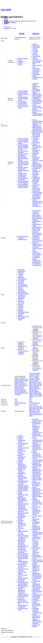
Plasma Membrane (23, 58)
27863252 (36, 329)
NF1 (23, 387)
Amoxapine (21, 281)
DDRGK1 (21, 382)
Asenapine (21, 307)
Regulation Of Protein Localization (21, 452)
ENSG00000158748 (20, 403)
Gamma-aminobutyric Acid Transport (23, 494)
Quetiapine (21, 289)
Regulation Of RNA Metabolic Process (36, 423)
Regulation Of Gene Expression (37, 472)
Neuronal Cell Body (23, 503)
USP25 (31, 396)
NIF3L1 (31, 388)
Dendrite (20, 63)
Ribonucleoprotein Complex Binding (37, 114)
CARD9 (37, 374)
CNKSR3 (31, 379)
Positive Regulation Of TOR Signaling (23, 181)
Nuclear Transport (37, 559)
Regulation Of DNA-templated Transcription (36, 587)
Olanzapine (21, 272)
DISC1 (35, 382)
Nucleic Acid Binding (35, 87)
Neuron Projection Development (23, 578)
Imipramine (21, 277)
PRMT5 (36, 391)
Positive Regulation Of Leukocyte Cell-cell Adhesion (23, 537)
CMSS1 (26, 381)
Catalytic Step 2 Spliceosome (36, 70)
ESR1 (39, 384)
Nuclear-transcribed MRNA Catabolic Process (37, 460)
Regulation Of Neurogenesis (21, 506)
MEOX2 (36, 387)
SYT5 (24, 391)
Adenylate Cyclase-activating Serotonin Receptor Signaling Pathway (23, 164)
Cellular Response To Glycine (23, 596)
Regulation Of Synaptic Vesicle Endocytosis (22, 550)
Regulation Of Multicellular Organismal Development (21, 542)
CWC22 (31, 381)
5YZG (38, 409)
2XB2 (33, 408)
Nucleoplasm (35, 45)
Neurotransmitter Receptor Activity (22, 103)
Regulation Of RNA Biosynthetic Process (37, 591)
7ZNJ (34, 414)
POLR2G (31, 391)
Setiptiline (20, 310)
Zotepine (20, 309)
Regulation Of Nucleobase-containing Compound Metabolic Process (37, 429)
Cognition (20, 437)
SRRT (21, 391)
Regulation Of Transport (21, 474)
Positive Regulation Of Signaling (23, 178)
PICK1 (35, 390)
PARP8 (21, 388)
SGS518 (20, 300)
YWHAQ (39, 396)
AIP (24, 377)
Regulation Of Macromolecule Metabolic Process (37, 448)
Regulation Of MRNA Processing (37, 492)
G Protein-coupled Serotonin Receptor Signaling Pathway (23, 185)
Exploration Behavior (35, 153)
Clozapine (20, 274)
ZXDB (31, 397)
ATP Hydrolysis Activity (36, 103)
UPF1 (35, 394)
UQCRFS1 (17, 394)
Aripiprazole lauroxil (21, 318)
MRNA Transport (37, 165)
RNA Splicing (36, 142)
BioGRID (6, 28)
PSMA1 (31, 393)
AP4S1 (26, 379)
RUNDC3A (18, 390)
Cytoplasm (35, 51)
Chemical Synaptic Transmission (23, 168)
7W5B (31, 414)
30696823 (20, 348)
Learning (20, 435)
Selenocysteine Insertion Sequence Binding (37, 107)
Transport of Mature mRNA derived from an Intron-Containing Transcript (37, 216)
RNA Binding (36, 89)
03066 (16, 401)
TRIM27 (31, 394)
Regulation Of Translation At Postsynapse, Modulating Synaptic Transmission (36, 181)
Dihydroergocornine (23, 312)
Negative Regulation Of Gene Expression (37, 145)
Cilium (20, 60)
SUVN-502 (21, 303)
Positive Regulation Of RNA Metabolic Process (36, 604)
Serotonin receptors (23, 236)
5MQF (31, 409)
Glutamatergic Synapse (36, 75)
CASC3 (31, 376)
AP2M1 (22, 379)
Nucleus (34, 44)
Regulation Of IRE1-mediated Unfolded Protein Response (22, 500)
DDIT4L (36, 381)
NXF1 (35, 388)
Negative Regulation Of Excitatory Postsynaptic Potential (36, 172)
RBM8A (36, 393)
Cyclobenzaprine (22, 284)
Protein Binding (22, 101)
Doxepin (20, 287)
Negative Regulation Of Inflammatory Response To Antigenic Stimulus (23, 591)
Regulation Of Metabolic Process (37, 489)
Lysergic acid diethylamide (21, 296)
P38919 (36, 405)
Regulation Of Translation (36, 137)
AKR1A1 (17, 379)
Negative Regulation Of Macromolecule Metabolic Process (37, 455)
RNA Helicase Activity (36, 91)
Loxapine (20, 275)
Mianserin (20, 306)
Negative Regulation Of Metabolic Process (37, 469)
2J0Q (37, 406)
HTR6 (21, 33)
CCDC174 (36, 376)
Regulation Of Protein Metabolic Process (37, 557)
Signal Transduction (23, 138)
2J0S (40, 406)
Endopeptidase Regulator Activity (23, 509)
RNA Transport (36, 507)
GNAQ (16, 385)
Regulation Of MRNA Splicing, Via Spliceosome (36, 464)
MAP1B (19, 387)
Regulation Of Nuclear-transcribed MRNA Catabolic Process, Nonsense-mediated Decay (37, 202)
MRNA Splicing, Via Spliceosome (36, 128)
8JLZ (23, 411)
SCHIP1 (23, 390)
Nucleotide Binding (35, 84)
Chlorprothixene (22, 292)
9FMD (31, 415)
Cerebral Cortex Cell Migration (22, 175)
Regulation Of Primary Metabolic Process (37, 435)
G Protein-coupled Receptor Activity (23, 91)
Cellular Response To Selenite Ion (37, 167)
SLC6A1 (17, 391)
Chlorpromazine (22, 278)
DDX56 (31, 382)
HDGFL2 (25, 385)
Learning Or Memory (21, 445)
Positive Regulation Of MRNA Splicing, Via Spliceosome (36, 574)
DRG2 (39, 382)
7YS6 (19, 411)
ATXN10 (17, 381)
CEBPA (37, 377)
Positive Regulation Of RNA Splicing (36, 616)
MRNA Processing (37, 132)
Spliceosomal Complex (36, 47)
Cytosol (34, 53)
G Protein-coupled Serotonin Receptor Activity (23, 98)
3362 (16, 399)
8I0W (40, 414)
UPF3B (40, 394)
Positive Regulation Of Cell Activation (23, 554)
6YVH (38, 411)
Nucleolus (35, 50)
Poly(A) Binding (36, 100)
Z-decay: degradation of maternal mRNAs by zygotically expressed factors (37, 262)
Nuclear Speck (36, 56)
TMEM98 (21, 393)
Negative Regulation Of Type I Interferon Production (37, 621)
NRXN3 (17, 388)
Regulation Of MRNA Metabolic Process (37, 496)
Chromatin (35, 599)
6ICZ (30, 411)
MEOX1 (31, 387)
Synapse (20, 64)
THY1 (16, 393)
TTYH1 (26, 393)
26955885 (20, 343)
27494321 (20, 345)
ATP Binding (35, 98)
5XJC (34, 409)
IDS (16, 387)
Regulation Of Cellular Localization (21, 470)
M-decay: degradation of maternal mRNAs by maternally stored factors (37, 254)
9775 (30, 399)
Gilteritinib (21, 313)
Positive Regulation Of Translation (36, 157)
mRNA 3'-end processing (36, 231)
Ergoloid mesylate (23, 286)
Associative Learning (35, 140)
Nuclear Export (36, 547)
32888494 (35, 330)
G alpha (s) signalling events (22, 238)
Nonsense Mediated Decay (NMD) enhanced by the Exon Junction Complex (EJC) (37, 246)
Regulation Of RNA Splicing (36, 527)
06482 (30, 401)
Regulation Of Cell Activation (23, 569)
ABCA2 (17, 377)
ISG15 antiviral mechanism (36, 211)
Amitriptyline (21, 271)
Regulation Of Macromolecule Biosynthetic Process (36, 485)
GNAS (20, 385)
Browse (6, 19)
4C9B (40, 408)
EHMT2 (31, 384)
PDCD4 (31, 390)
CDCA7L (31, 377)
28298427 (13, 22)
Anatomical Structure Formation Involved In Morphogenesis (23, 514)
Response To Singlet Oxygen (22, 599)
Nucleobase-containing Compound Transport (35, 544)
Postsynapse (35, 73)
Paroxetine (21, 283)
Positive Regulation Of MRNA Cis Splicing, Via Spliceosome (36, 567)
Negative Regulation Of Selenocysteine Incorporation (36, 189)
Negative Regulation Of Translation (36, 150)
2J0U (30, 408)
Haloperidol (21, 280)
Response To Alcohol (21, 518)
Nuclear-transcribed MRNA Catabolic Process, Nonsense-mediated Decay (37, 122)
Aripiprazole (21, 291)
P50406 (17, 405)
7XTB (16, 411)
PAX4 (39, 388)
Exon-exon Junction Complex (37, 59)
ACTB (21, 377)
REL (40, 393)
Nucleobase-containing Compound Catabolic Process (37, 610)
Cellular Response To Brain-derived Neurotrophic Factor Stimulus (37, 195)
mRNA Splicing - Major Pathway (37, 228)
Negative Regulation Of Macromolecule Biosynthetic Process (36, 511)
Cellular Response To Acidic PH (23, 605)
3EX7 (37, 408)
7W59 (34, 412)
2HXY (31, 406)
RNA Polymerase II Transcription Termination (37, 235)
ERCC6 (36, 384)
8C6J (37, 414)
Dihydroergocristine (23, 316)
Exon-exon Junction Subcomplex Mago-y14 (35, 551)
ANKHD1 (32, 374)
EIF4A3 (36, 33)
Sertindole (20, 304)
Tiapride (20, 315)
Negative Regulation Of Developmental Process (22, 524)
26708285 (35, 359)
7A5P (30, 412)
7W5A (38, 412)
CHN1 (21, 381)
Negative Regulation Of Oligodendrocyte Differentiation (22, 465)
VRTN (35, 396)
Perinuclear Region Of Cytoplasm (23, 586)
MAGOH (39, 385)
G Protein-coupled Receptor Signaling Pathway (23, 141)
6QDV (34, 411)
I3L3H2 (31, 405)
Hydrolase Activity (37, 101)
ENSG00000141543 (34, 403)
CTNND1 (37, 379)
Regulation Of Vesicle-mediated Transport (22, 478)
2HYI (34, 406)
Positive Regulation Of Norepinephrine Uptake (23, 558)
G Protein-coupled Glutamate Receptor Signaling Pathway (23, 487)
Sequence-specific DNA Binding (37, 595)
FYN (25, 384)
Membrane (21, 61)
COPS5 (17, 382)
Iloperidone (21, 298)
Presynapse (21, 528)
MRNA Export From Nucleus (36, 134)
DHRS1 (17, 384)
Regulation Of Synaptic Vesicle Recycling (22, 566)
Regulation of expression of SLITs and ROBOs (37, 239)
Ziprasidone (21, 269)
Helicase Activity (37, 95)
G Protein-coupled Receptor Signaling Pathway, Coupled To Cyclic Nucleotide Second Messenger (23, 148)
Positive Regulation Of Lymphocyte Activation (23, 482)
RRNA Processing (37, 130)
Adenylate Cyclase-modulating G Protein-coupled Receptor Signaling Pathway (23, 157)
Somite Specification (35, 583)
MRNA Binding (36, 94)
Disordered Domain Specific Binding (23, 583)
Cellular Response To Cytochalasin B (23, 562)
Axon (19, 529)
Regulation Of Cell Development (23, 546)
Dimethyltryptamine (23, 294)
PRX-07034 (21, 301)
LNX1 (34, 385)
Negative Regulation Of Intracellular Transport (21, 458)
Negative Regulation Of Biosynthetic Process (36, 523)
